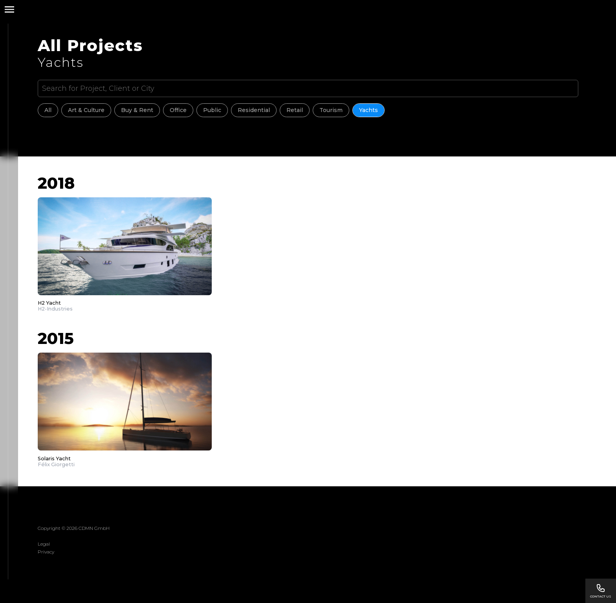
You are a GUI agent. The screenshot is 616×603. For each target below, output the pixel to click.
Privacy (46, 552)
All (47, 110)
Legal (44, 544)
